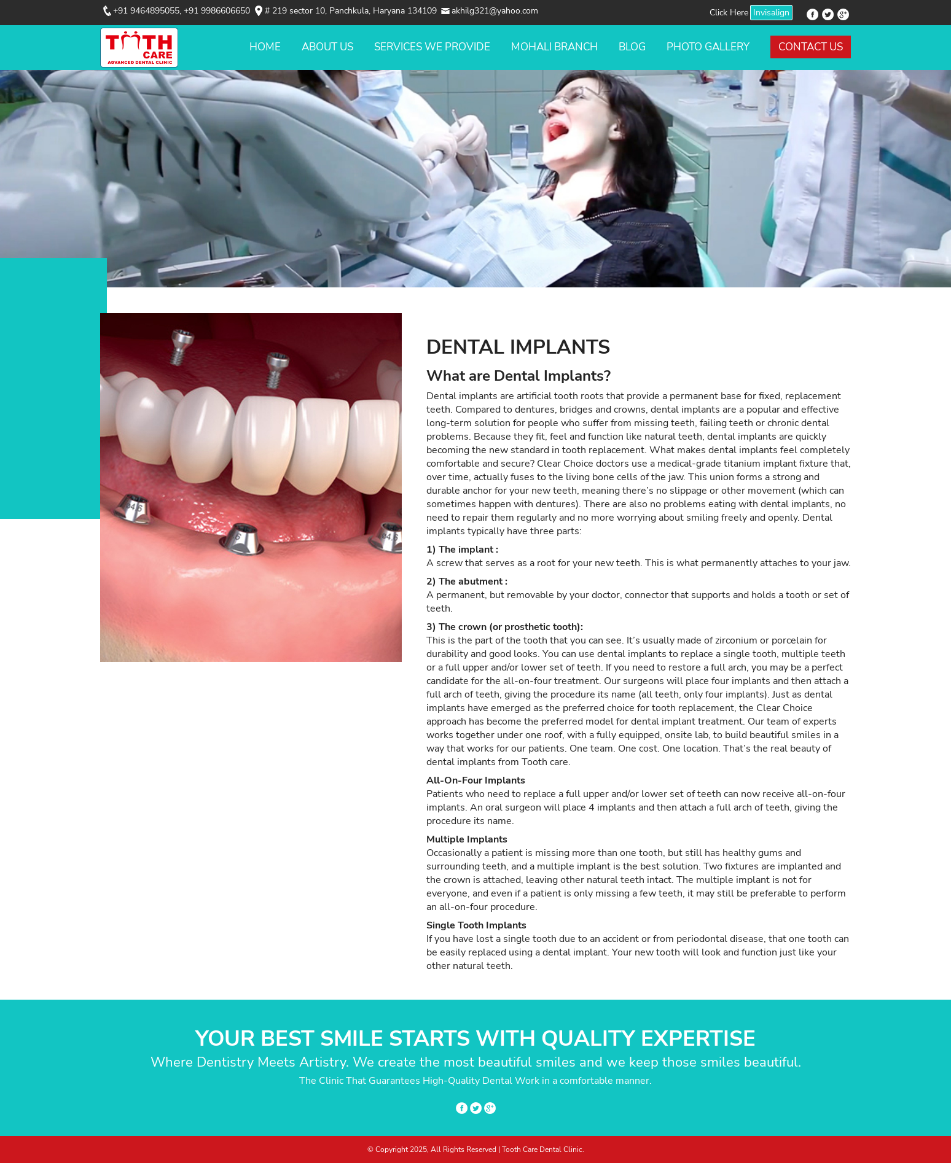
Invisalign (771, 12)
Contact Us (810, 47)
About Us (327, 47)
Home (265, 47)
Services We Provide (432, 47)
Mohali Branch (554, 47)
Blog (632, 47)
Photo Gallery (708, 47)
